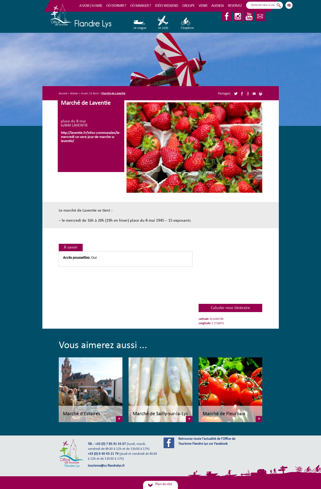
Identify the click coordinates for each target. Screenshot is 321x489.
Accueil (63, 93)
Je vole (163, 22)
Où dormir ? (116, 6)
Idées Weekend (166, 6)
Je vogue (139, 22)
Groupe (188, 6)
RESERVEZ (235, 6)
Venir (203, 6)
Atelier (74, 93)
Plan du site (163, 484)
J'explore (187, 22)
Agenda (217, 6)
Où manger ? (140, 6)
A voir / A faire (90, 6)
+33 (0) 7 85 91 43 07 (110, 444)
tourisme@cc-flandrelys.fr (106, 465)
